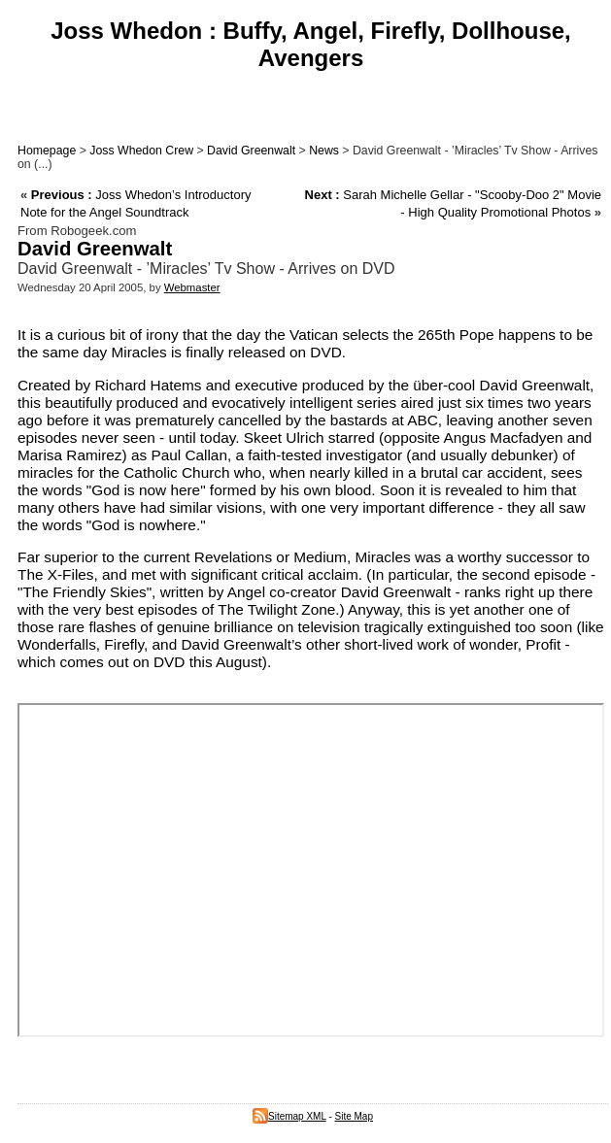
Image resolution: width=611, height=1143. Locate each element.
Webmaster (192, 287)
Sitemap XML (289, 1116)
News (324, 150)
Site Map (354, 1116)
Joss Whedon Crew (141, 150)
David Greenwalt (251, 150)
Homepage (46, 150)
